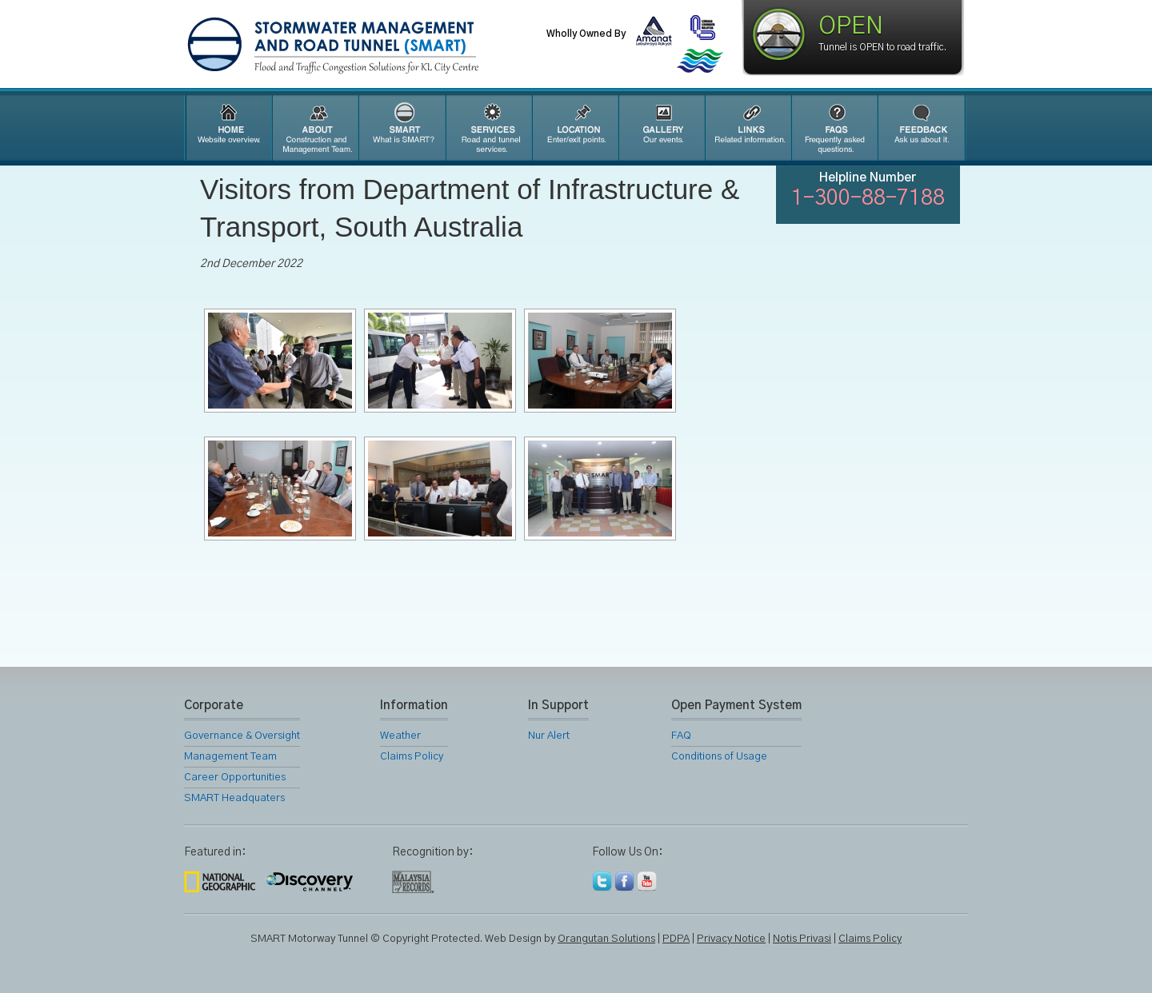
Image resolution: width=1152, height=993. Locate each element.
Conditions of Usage (719, 757)
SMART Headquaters (234, 798)
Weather (400, 736)
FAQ (833, 128)
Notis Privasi (802, 939)
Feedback (921, 128)
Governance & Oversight (242, 736)
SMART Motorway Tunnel (372, 45)
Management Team (230, 757)
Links (747, 128)
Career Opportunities (235, 777)
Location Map (574, 128)
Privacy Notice (731, 939)
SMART (401, 128)
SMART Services (488, 128)
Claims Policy (411, 757)
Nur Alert (549, 736)
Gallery (661, 128)
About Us (314, 128)
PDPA (676, 939)
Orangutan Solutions (606, 939)
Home (227, 128)
